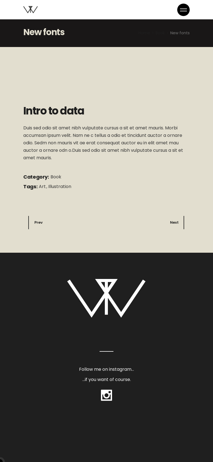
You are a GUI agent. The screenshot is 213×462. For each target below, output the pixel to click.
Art (43, 186)
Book (55, 177)
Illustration (59, 186)
